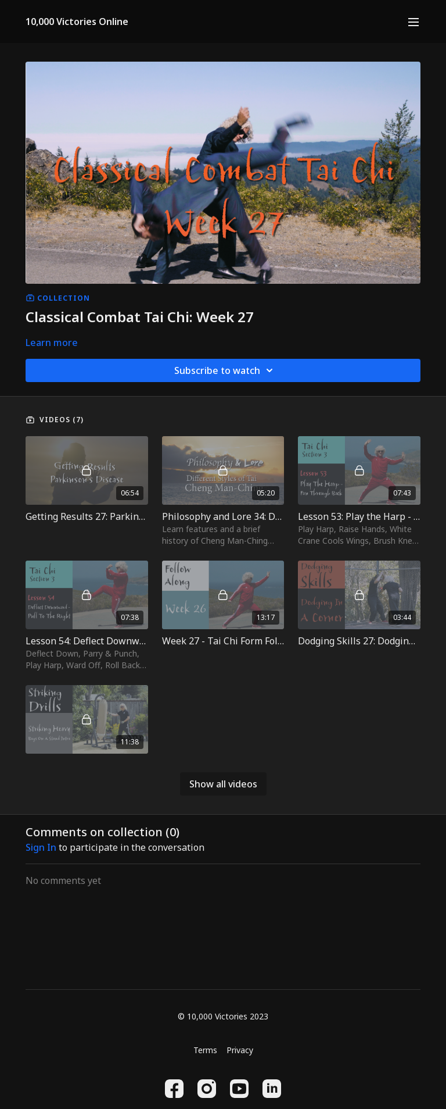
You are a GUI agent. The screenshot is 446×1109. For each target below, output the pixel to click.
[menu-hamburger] (413, 21)
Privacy (239, 1049)
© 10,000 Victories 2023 (223, 1016)
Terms (205, 1049)
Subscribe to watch (225, 370)
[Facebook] (174, 1088)
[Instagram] (206, 1088)
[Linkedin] (271, 1088)
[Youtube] (239, 1088)
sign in (41, 847)
